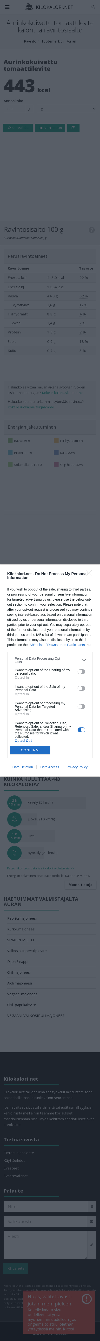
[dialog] (50, 670)
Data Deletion (23, 767)
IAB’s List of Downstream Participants (57, 645)
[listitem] (50, 660)
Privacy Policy (77, 767)
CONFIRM (30, 750)
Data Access (49, 767)
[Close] (90, 574)
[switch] (81, 671)
